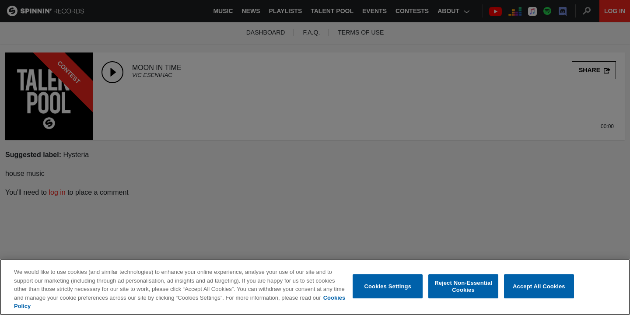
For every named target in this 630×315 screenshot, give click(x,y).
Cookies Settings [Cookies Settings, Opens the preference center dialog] (388, 287)
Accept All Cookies (539, 287)
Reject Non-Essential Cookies (463, 287)
